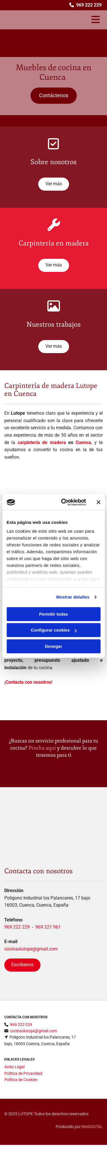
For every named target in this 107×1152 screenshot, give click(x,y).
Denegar (53, 646)
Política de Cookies (20, 1079)
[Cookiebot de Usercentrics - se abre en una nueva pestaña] (64, 502)
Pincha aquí (42, 748)
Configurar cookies (54, 630)
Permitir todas (53, 614)
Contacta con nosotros (28, 682)
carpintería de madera (42, 442)
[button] (54, 95)
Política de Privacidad (23, 1073)
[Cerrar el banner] (98, 502)
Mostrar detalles (73, 597)
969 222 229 (17, 927)
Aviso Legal (14, 1067)
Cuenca (83, 442)
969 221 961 (48, 927)
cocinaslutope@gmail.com (31, 949)
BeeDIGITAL (92, 1126)
